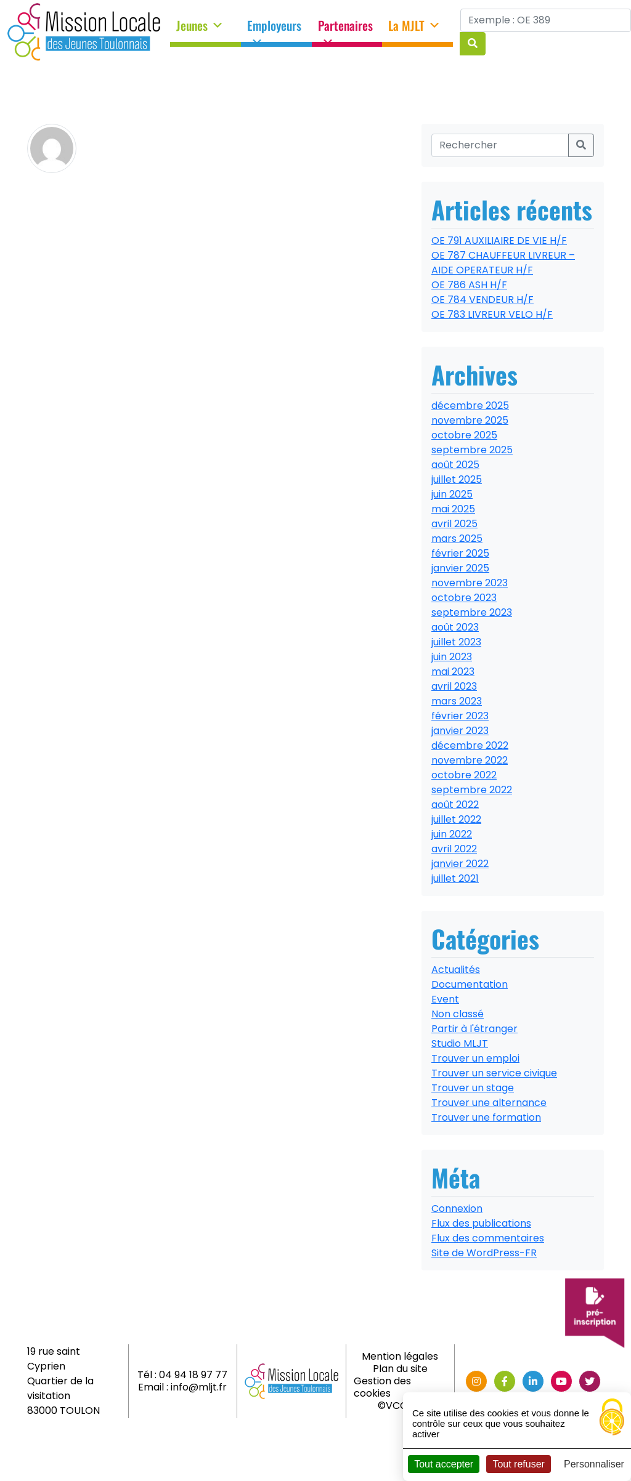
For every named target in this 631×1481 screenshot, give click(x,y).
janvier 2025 (460, 568)
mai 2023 (452, 671)
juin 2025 (452, 494)
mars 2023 (456, 701)
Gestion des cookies (382, 1387)
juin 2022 (451, 834)
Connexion (456, 1208)
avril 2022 (454, 849)
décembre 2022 (469, 745)
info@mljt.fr (199, 1387)
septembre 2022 (471, 790)
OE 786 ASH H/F (469, 285)
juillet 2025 (456, 479)
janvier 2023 (460, 731)
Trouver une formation (486, 1117)
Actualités (455, 969)
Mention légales (400, 1356)
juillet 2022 (456, 819)
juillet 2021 (455, 878)
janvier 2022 (460, 864)
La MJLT (414, 25)
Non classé (457, 1014)
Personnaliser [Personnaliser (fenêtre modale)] (594, 1464)
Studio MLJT (459, 1043)
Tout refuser (518, 1464)
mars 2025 (456, 538)
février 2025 (460, 553)
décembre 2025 (470, 405)
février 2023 (460, 716)
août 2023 (455, 627)
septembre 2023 (471, 612)
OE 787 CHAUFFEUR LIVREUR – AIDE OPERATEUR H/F (503, 262)
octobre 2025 (464, 435)
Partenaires (345, 29)
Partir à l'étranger (474, 1029)
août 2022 (455, 804)
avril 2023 (454, 686)
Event (445, 999)
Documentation (469, 984)
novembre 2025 (469, 420)
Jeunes (200, 25)
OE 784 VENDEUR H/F (482, 300)
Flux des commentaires (487, 1238)
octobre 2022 (464, 775)
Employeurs (274, 29)
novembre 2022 (469, 760)
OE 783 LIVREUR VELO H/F (492, 314)
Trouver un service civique (494, 1073)
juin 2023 (451, 657)
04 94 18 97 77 (193, 1375)
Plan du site (400, 1369)
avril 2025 (454, 524)
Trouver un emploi (475, 1058)
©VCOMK (400, 1405)
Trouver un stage (472, 1088)
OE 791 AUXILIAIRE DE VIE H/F (499, 240)
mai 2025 (453, 509)
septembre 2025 (472, 450)
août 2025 (455, 465)
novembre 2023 (469, 583)
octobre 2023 (464, 598)
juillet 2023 (456, 642)
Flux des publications (481, 1223)
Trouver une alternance (489, 1103)
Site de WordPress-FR (484, 1253)
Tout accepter (443, 1464)
